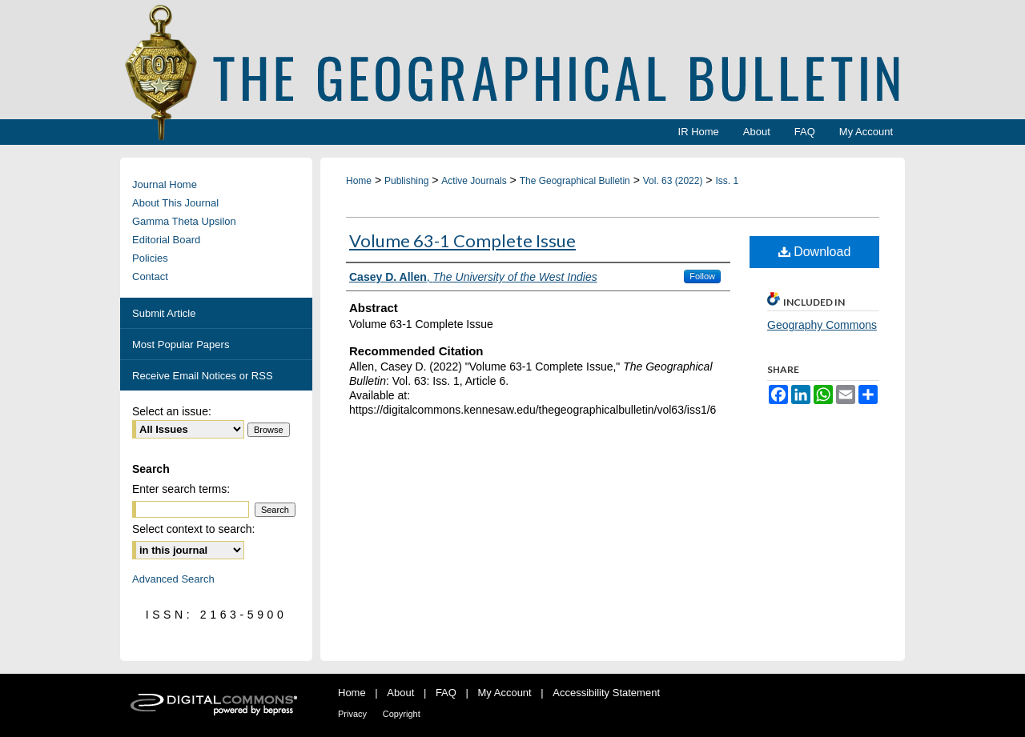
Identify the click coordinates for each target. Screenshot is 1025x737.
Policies (150, 258)
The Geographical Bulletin (575, 180)
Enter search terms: (181, 489)
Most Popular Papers (180, 344)
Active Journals (473, 180)
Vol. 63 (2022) (673, 180)
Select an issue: (171, 411)
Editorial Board (166, 240)
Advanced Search (173, 579)
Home (359, 180)
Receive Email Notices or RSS (202, 376)
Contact (150, 276)
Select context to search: (193, 529)
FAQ (446, 693)
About (400, 693)
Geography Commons (822, 324)
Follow (702, 276)
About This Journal (175, 203)
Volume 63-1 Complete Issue (462, 240)
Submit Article (163, 313)
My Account (505, 693)
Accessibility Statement (606, 693)
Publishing (406, 180)
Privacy (352, 714)
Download (814, 251)
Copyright (401, 714)
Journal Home (164, 184)
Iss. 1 (726, 180)
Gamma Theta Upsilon (184, 221)
